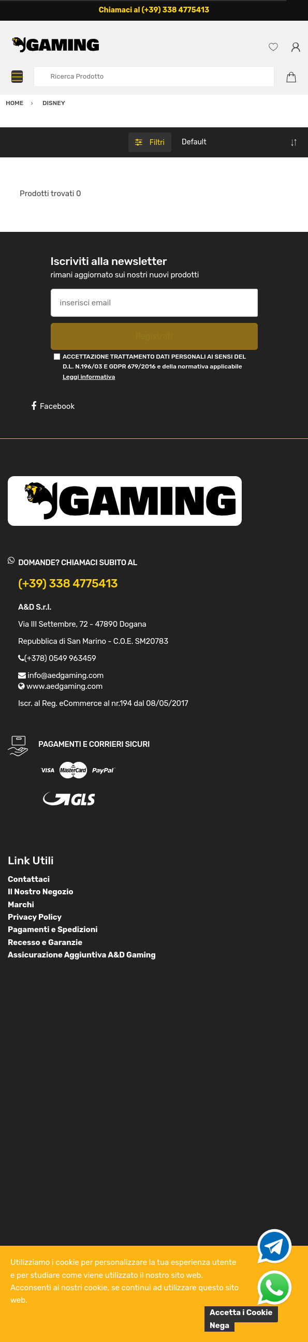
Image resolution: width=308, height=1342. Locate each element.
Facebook (53, 406)
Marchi (21, 904)
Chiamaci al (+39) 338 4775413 (154, 10)
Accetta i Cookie (241, 1312)
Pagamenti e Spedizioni (53, 929)
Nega (219, 1325)
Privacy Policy (35, 917)
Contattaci (29, 879)
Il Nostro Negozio (41, 891)
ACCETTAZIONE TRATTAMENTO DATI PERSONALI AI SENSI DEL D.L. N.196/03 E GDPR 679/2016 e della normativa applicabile (154, 366)
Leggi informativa (89, 376)
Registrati (153, 336)
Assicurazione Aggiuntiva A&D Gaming (82, 955)
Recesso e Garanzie (45, 942)
